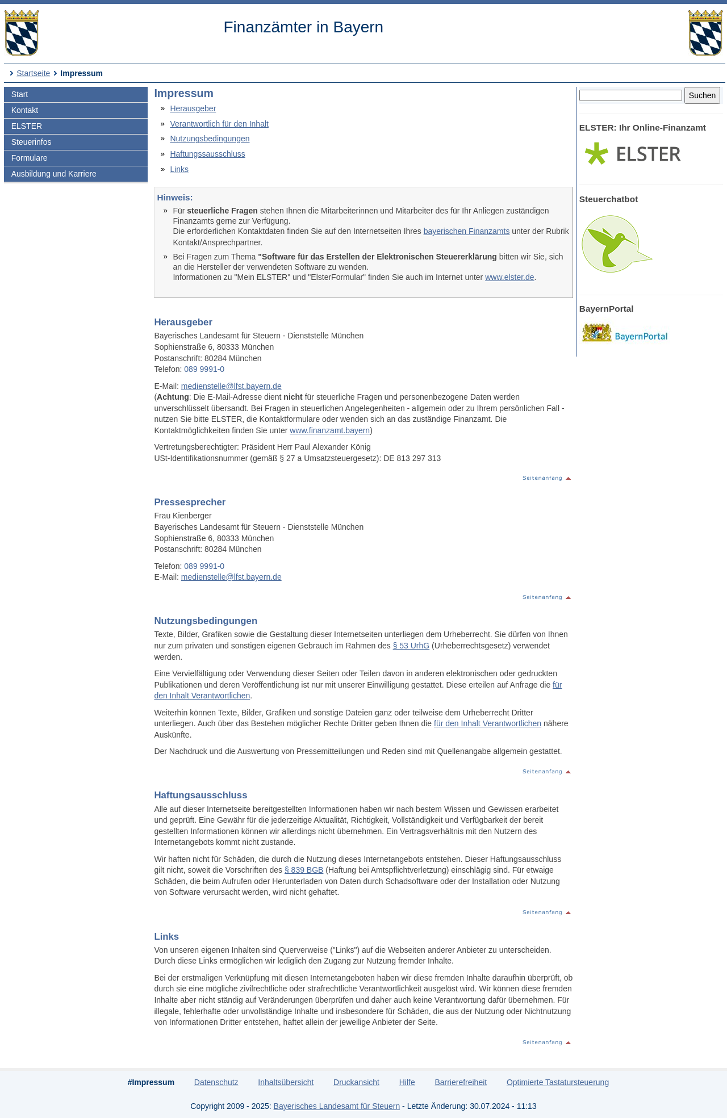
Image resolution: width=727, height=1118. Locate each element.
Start (19, 94)
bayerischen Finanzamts (467, 231)
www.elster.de (509, 277)
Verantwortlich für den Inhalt (219, 123)
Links (179, 169)
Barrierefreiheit (460, 1082)
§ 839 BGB (304, 869)
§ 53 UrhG (411, 645)
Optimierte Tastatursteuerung (558, 1082)
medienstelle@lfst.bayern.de (231, 386)
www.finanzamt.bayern (330, 430)
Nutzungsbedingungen (209, 138)
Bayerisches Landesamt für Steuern (337, 1106)
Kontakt (24, 110)
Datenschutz (216, 1082)
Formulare (29, 157)
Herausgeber (193, 108)
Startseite (33, 73)
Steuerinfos (31, 141)
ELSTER (26, 126)
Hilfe (407, 1082)
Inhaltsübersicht (286, 1082)
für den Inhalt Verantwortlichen (487, 723)
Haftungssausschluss (207, 153)
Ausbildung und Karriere (54, 173)
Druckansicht (356, 1082)
